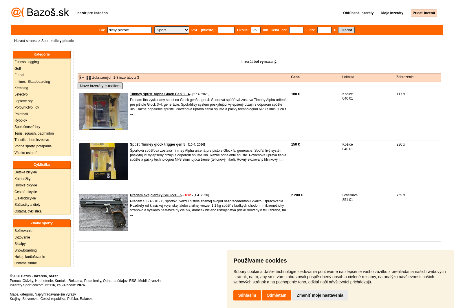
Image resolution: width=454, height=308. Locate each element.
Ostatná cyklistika (27, 211)
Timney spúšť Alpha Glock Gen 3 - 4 (160, 94)
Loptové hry (23, 101)
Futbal (19, 75)
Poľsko (72, 299)
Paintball (21, 114)
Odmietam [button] (276, 295)
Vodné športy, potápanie (33, 146)
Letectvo (21, 94)
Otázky (28, 281)
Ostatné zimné (25, 263)
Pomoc (15, 281)
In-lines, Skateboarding (32, 82)
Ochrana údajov (115, 281)
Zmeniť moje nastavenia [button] (320, 295)
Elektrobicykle (25, 198)
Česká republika (52, 299)
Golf (17, 69)
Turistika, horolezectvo (31, 140)
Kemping (21, 88)
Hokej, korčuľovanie (29, 257)
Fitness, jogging (26, 62)
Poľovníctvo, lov (26, 107)
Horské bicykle (25, 185)
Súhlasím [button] (247, 295)
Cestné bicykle (25, 192)
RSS (132, 281)
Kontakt (61, 281)
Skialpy (20, 244)
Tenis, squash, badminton (34, 133)
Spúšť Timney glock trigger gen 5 (157, 144)
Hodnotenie (44, 281)
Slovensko (30, 299)
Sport (45, 41)
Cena (295, 77)
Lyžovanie (22, 237)
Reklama (75, 281)
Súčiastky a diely (27, 205)
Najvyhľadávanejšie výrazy (55, 294)
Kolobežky (22, 179)
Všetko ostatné (25, 153)
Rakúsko (87, 299)
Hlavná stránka (25, 41)
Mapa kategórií (21, 294)
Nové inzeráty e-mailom (100, 86)
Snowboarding (25, 250)
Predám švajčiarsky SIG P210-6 (156, 195)
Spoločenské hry (27, 127)
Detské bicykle (25, 172)
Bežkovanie (23, 231)
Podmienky (92, 281)
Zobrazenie (405, 77)
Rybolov (20, 120)
